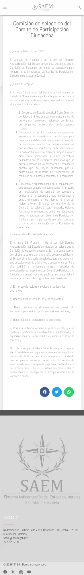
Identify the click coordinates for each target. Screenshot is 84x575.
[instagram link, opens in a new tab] (21, 572)
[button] (79, 7)
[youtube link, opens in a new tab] (29, 572)
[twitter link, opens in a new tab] (13, 572)
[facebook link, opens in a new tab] (5, 572)
